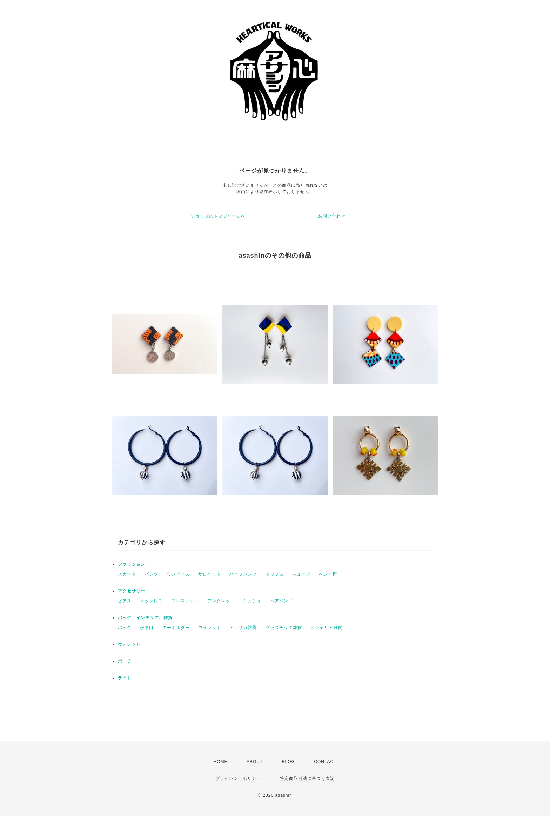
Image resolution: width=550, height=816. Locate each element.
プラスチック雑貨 (284, 627)
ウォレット (209, 627)
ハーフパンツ (243, 574)
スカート (127, 574)
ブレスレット (185, 600)
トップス (275, 574)
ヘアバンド (281, 600)
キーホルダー (176, 627)
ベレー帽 (328, 574)
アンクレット (221, 600)
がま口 (147, 627)
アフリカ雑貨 (243, 627)
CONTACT (325, 761)
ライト (125, 678)
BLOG (288, 761)
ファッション (131, 564)
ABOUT (255, 761)
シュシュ (252, 600)
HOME (221, 761)
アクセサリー (131, 591)
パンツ (151, 574)
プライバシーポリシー (238, 778)
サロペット (209, 574)
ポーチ (125, 661)
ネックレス (151, 600)
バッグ (125, 627)
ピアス (125, 600)
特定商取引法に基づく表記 (307, 778)
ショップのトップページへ (218, 216)
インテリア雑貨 (326, 627)
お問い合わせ (332, 216)
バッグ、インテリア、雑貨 (145, 617)
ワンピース (178, 574)
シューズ (301, 574)
